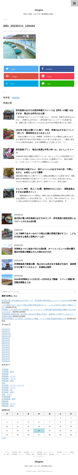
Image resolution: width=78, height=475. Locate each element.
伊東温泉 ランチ (9, 378)
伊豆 (3, 383)
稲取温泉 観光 (8, 406)
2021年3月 (6, 356)
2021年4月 (6, 354)
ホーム (7, 452)
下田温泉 (5, 369)
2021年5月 (6, 352)
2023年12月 (6, 334)
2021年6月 (6, 350)
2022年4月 (6, 341)
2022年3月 (6, 343)
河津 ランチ (7, 394)
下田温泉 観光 (8, 372)
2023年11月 (6, 336)
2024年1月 (6, 331)
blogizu (39, 10)
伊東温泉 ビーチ (9, 376)
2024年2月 (6, 329)
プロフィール (66, 454)
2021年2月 (6, 359)
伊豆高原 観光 (8, 392)
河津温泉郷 (6, 397)
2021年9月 (6, 347)
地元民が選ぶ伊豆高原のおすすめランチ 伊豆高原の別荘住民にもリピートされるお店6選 (37, 300)
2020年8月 (6, 361)
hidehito (16, 97)
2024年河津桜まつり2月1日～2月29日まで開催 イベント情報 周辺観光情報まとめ (34, 319)
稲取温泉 (5, 401)
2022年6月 (6, 338)
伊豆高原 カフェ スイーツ (13, 385)
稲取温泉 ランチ (9, 403)
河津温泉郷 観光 (9, 399)
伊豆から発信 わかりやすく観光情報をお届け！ (39, 466)
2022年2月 (6, 345)
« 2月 (4, 438)
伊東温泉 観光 (8, 381)
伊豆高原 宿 (7, 390)
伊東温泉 (5, 374)
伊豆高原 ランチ (9, 387)
